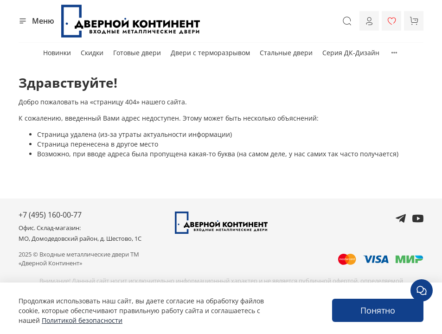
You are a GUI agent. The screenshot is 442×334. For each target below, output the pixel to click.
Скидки (92, 52)
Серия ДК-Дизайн (350, 52)
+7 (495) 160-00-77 (50, 215)
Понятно (377, 310)
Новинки (57, 52)
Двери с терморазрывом (210, 52)
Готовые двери (137, 52)
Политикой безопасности (82, 320)
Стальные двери (286, 52)
